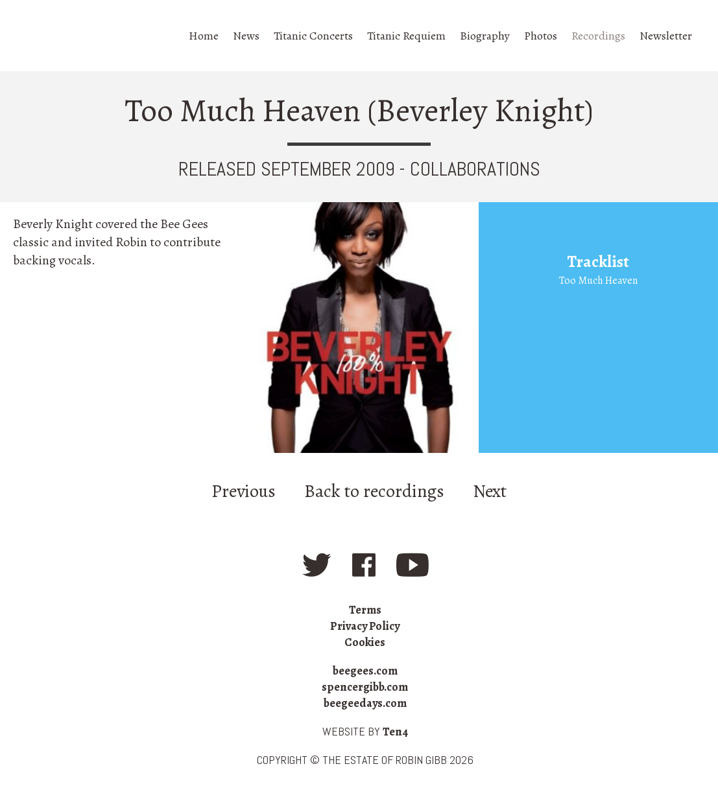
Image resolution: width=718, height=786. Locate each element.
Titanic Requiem (406, 35)
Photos (540, 35)
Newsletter (666, 35)
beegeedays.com (365, 703)
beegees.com (365, 670)
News (246, 35)
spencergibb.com (365, 687)
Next (490, 491)
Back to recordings (374, 491)
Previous (243, 491)
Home (204, 35)
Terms (365, 610)
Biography (485, 35)
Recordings (598, 35)
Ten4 (395, 731)
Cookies (364, 642)
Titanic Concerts (313, 35)
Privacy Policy (365, 626)
